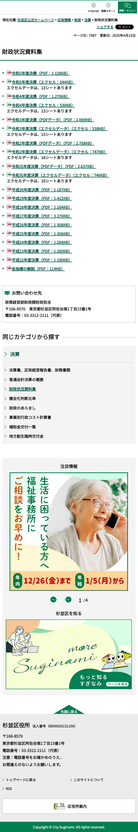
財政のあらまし (22, 408)
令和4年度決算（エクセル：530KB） (43, 105)
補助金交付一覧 (22, 427)
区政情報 (64, 19)
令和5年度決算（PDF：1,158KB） (41, 73)
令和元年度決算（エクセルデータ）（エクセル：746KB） (60, 175)
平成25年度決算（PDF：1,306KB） (42, 233)
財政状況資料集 (22, 389)
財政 (77, 19)
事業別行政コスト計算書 (30, 417)
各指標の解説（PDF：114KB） (38, 269)
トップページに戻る (21, 779)
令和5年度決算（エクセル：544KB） (43, 82)
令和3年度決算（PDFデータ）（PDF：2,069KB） (53, 120)
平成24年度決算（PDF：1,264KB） (42, 242)
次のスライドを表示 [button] (68, 600)
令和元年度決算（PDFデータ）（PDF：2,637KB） (54, 166)
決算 (87, 19)
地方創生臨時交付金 (26, 436)
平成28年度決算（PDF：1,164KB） (42, 207)
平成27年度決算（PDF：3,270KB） (42, 216)
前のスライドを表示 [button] (53, 600)
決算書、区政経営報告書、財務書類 (39, 370)
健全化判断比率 (22, 398)
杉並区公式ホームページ (35, 19)
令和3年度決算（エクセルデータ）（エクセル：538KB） (59, 128)
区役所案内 (77, 806)
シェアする (105, 26)
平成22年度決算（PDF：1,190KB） (42, 260)
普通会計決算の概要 (26, 379)
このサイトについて (89, 779)
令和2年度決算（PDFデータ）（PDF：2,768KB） (53, 143)
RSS (9, 788)
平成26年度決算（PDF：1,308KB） (42, 225)
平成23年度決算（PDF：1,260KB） (42, 251)
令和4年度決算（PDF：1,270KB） (41, 96)
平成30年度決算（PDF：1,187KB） (42, 189)
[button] (93, 7)
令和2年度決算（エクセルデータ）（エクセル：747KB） (59, 152)
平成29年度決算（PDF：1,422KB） (42, 198)
